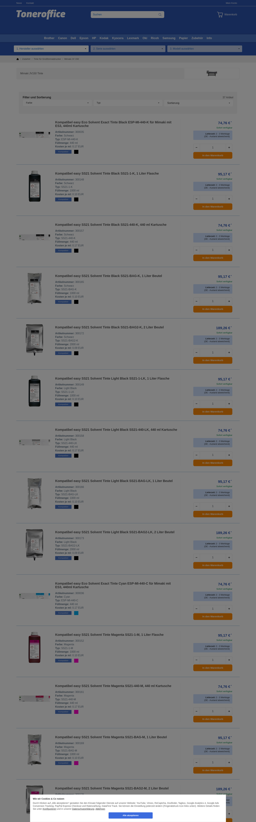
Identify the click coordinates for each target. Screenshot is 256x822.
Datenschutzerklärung (83, 809)
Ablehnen (100, 809)
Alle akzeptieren (130, 815)
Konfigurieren (49, 809)
